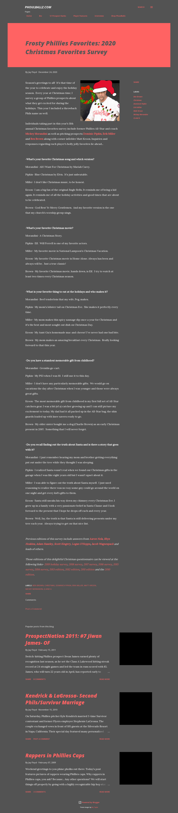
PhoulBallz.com (38, 7)
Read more (105, 679)
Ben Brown (37, 138)
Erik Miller (109, 133)
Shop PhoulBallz (117, 16)
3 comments (39, 792)
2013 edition (56, 569)
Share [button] (136, 82)
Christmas (138, 100)
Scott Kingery (62, 543)
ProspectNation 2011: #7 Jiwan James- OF (63, 639)
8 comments (39, 679)
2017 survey (90, 564)
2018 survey (75, 564)
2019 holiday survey (55, 564)
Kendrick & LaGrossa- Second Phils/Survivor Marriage (61, 699)
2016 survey (105, 564)
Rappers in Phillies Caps (54, 755)
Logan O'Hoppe (81, 543)
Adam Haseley (44, 543)
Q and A (137, 118)
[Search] (141, 7)
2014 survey (41, 569)
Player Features (79, 16)
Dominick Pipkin (140, 104)
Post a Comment (33, 609)
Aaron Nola (96, 538)
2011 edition (87, 569)
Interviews (97, 16)
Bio (39, 16)
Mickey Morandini (36, 133)
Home (27, 16)
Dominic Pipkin (92, 133)
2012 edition (72, 569)
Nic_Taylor (95, 807)
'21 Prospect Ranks (56, 16)
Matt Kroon (138, 111)
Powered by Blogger (89, 802)
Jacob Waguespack (103, 543)
